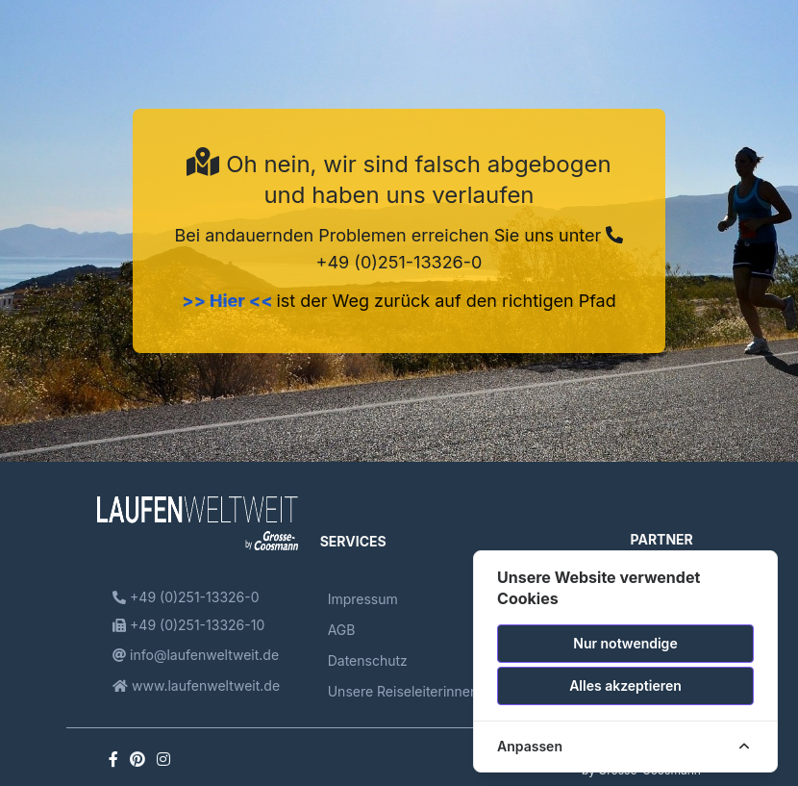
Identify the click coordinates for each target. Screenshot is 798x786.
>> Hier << (229, 301)
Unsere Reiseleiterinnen (403, 691)
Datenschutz (368, 660)
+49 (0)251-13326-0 (185, 597)
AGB (342, 629)
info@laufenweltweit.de (195, 655)
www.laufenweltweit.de (196, 685)
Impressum (363, 599)
